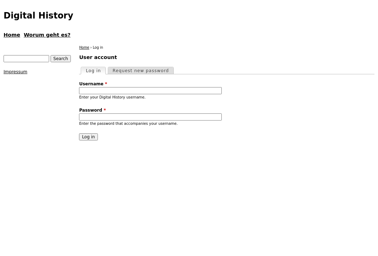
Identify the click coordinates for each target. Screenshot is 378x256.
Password (92, 110)
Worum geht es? (47, 35)
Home (84, 47)
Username (93, 83)
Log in (95, 70)
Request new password (141, 70)
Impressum (15, 71)
